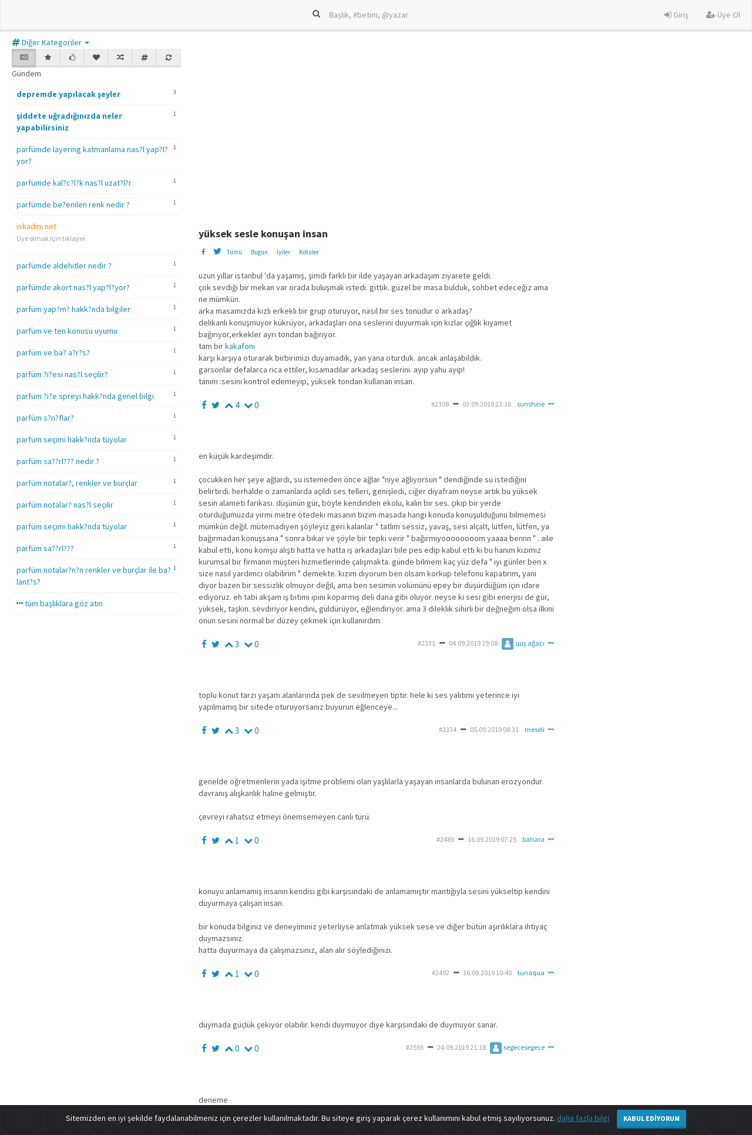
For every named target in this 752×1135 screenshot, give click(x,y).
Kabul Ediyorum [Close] (651, 1118)
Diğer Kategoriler (50, 42)
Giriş (676, 14)
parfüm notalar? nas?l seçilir (64, 504)
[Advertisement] (475, 131)
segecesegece (517, 1047)
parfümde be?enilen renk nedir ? (73, 204)
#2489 (445, 839)
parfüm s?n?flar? (45, 417)
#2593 (415, 1047)
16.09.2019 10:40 (487, 972)
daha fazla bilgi (583, 1118)
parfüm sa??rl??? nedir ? (57, 461)
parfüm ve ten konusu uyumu (67, 330)
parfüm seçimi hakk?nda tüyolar (71, 439)
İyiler (283, 252)
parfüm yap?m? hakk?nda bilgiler (73, 309)
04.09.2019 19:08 (473, 643)
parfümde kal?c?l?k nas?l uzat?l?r (74, 182)
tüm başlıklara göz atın (59, 603)
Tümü (234, 252)
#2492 (440, 972)
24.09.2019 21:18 (461, 1047)
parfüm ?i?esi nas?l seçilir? (62, 374)
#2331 (426, 643)
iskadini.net (36, 226)
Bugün (259, 252)
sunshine (531, 403)
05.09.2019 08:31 (494, 729)
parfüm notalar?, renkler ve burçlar (76, 483)
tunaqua (531, 972)
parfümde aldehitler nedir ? (64, 265)
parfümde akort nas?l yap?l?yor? (73, 287)
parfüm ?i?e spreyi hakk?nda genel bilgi (85, 396)
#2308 (440, 403)
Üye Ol (723, 14)
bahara (533, 839)
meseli (535, 729)
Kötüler (309, 252)
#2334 (447, 729)
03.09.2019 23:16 (486, 403)
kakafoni (240, 346)
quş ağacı (523, 643)
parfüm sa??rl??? (45, 548)
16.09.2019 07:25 (492, 839)
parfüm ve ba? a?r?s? (53, 352)
